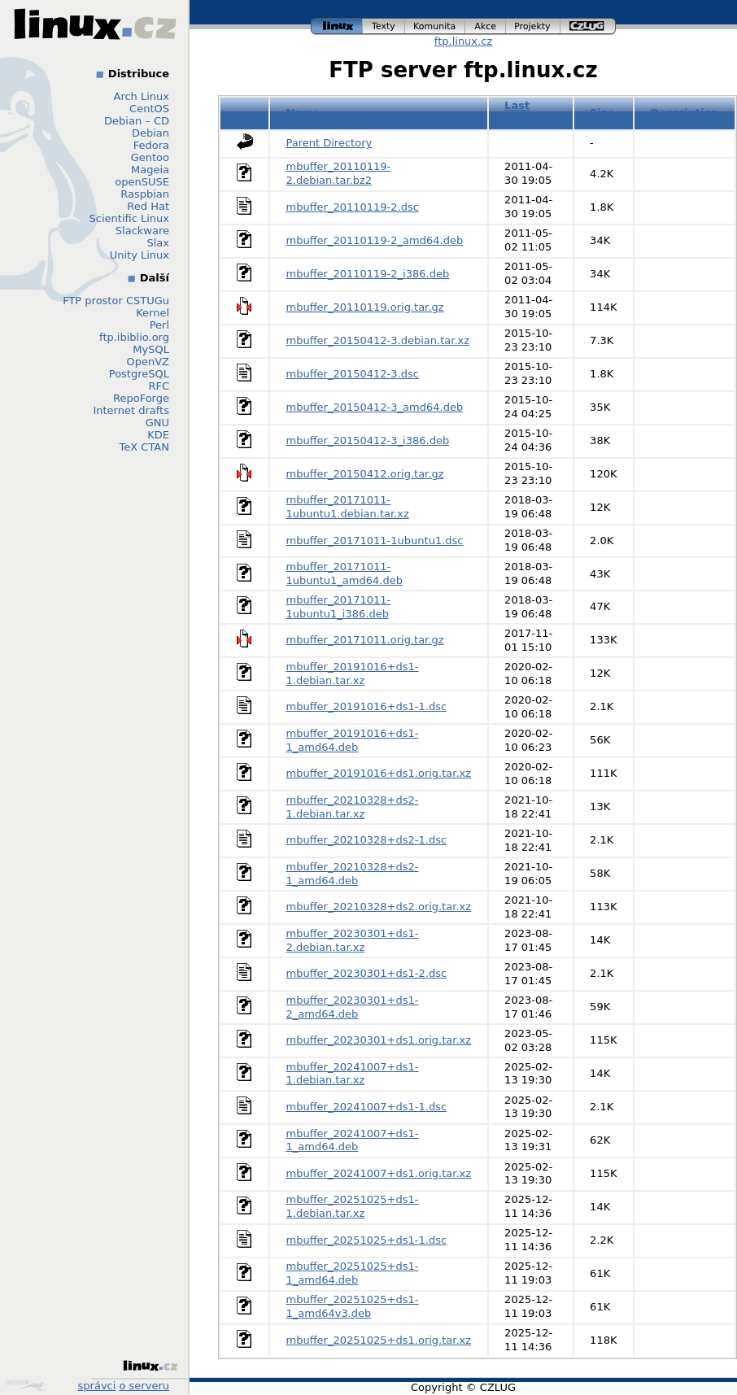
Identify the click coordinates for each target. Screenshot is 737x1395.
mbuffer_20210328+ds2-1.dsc (366, 840)
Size (602, 113)
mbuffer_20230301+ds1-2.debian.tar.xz (352, 940)
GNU (157, 422)
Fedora (151, 145)
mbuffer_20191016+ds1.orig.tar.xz (379, 773)
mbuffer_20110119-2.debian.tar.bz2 (338, 173)
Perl (159, 325)
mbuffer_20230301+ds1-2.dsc (366, 973)
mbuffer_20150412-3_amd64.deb (375, 407)
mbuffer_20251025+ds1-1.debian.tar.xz (352, 1206)
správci (97, 1386)
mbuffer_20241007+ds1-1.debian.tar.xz (352, 1074)
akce (485, 26)
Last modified (530, 112)
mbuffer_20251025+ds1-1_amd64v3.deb (352, 1306)
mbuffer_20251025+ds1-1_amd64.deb (352, 1273)
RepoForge (141, 398)
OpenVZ (147, 361)
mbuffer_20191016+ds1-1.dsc (366, 706)
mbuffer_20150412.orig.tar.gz (365, 474)
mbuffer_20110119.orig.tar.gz (365, 307)
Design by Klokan (24, 1385)
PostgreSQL (139, 374)
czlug (588, 26)
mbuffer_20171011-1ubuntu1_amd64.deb (344, 573)
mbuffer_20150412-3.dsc (352, 374)
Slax (157, 243)
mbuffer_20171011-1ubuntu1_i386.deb (338, 607)
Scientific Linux (129, 218)
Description (684, 113)
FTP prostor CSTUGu (116, 300)
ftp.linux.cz (463, 41)
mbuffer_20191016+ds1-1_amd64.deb (352, 740)
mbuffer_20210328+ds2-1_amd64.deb (352, 874)
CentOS (149, 108)
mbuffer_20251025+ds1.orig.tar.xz (379, 1340)
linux (337, 26)
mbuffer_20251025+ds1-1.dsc (366, 1240)
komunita (435, 26)
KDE (158, 435)
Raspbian (144, 194)
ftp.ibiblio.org (134, 337)
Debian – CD (136, 121)
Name (303, 113)
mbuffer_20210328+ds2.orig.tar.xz (379, 906)
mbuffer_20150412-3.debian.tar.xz (378, 340)
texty (384, 26)
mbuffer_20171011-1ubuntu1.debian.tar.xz (347, 507)
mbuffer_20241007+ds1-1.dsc (366, 1107)
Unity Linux (139, 255)
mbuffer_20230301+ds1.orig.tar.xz (379, 1040)
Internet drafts (131, 410)
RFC (158, 386)
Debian (150, 133)
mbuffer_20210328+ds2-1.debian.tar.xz (352, 807)
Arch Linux (142, 96)
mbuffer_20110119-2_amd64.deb (375, 240)
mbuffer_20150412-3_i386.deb (368, 440)
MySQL (151, 349)
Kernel (152, 313)
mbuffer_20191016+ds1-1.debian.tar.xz (352, 673)
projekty (533, 26)
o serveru (144, 1386)
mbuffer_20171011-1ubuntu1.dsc (375, 540)
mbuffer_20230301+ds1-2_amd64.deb (352, 1007)
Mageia (150, 169)
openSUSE (142, 182)
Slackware (142, 231)
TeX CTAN (144, 447)
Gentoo (150, 157)
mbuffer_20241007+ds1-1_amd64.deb (352, 1140)
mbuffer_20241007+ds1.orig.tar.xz (379, 1173)
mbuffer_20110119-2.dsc (352, 207)
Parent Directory (329, 143)
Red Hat (148, 206)
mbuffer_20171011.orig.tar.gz (365, 640)
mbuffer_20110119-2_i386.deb (368, 274)
